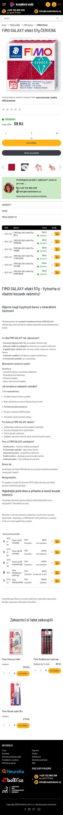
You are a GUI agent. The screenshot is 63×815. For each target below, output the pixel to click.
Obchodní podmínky (40, 760)
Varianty (6, 204)
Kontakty (5, 753)
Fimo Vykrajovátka (17, 580)
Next (60, 167)
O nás (4, 750)
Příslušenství (9, 217)
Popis (4, 210)
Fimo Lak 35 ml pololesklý (17, 562)
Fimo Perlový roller (11, 659)
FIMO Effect (42, 25)
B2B (33, 763)
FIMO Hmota (28, 25)
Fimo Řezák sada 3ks (12, 711)
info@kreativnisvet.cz (50, 11)
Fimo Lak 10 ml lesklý (17, 541)
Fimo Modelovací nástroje (16, 572)
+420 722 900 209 (16, 10)
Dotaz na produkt (31, 153)
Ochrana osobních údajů (11, 756)
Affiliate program (9, 763)
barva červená (43, 97)
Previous (3, 167)
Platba (34, 753)
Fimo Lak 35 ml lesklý (17, 552)
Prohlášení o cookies (10, 760)
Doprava (35, 750)
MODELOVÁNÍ (15, 25)
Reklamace (36, 756)
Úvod (4, 25)
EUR (59, 4)
